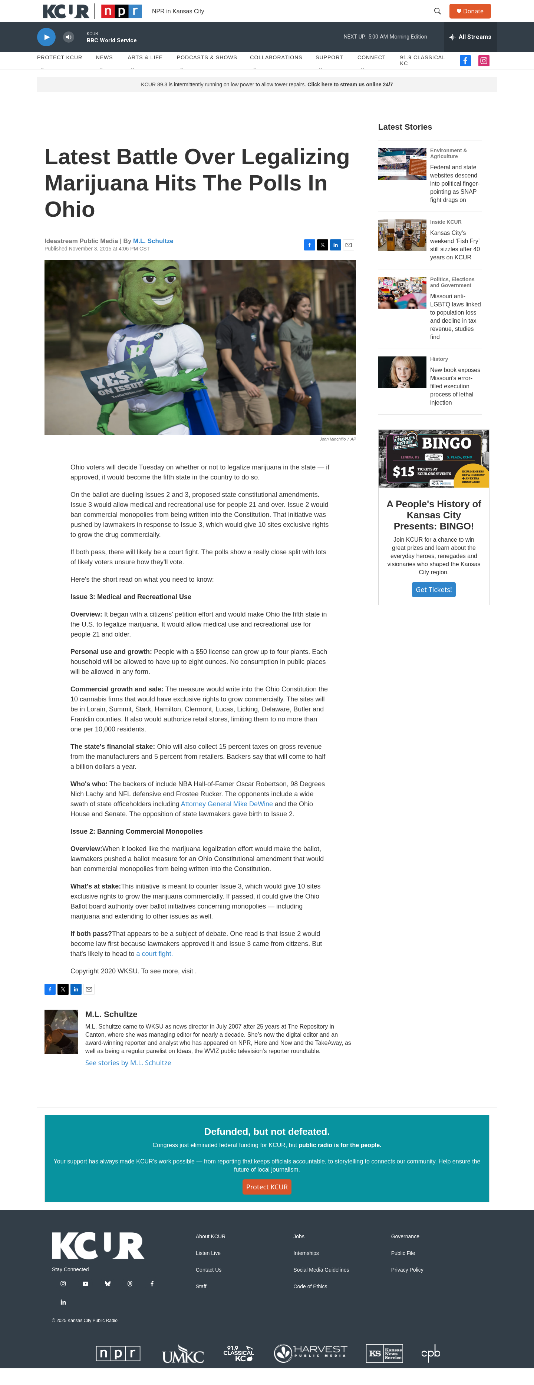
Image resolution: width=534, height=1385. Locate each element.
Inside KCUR (446, 239)
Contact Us (208, 1286)
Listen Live (208, 1270)
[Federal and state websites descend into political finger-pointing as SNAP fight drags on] (402, 180)
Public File (403, 1270)
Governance (405, 1253)
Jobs (298, 1253)
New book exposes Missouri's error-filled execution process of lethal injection (455, 402)
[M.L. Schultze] (61, 1048)
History (439, 376)
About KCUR (210, 1253)
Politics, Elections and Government (452, 299)
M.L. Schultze (153, 257)
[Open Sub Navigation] (43, 86)
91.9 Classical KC (422, 77)
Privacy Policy (407, 1286)
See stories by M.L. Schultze (128, 1079)
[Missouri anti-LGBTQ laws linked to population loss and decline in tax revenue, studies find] (402, 309)
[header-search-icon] (441, 19)
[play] (46, 54)
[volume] (68, 54)
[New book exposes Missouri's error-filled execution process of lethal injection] (402, 389)
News (104, 74)
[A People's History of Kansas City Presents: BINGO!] (434, 475)
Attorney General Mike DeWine (228, 820)
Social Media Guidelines (321, 1286)
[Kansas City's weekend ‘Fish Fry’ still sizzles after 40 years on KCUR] (402, 252)
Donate (478, 19)
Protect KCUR (59, 74)
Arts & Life (145, 74)
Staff (201, 1303)
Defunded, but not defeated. (267, 1148)
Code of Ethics (310, 1303)
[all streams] (470, 54)
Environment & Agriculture (448, 170)
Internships (306, 1270)
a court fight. (154, 970)
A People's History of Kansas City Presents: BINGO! (433, 531)
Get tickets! (434, 606)
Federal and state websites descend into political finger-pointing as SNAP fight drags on (454, 200)
